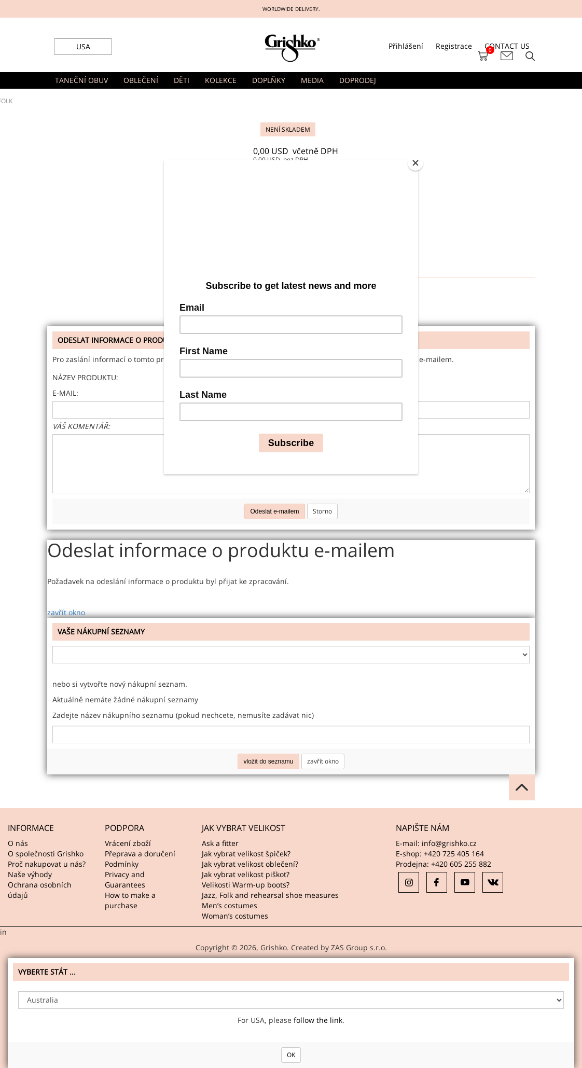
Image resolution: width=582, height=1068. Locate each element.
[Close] (415, 163)
